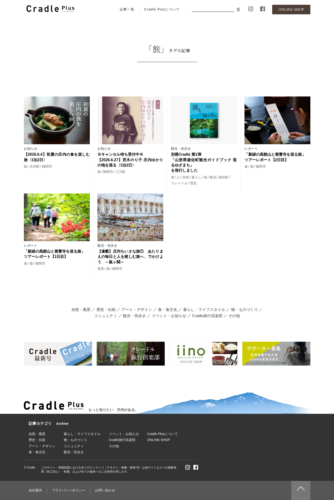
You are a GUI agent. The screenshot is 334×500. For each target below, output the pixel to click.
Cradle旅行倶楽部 (207, 316)
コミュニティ (105, 316)
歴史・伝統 (106, 310)
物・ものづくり (244, 310)
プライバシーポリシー (68, 490)
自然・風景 (80, 310)
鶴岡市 (47, 166)
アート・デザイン (137, 310)
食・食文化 (167, 310)
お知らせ (30, 148)
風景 (100, 269)
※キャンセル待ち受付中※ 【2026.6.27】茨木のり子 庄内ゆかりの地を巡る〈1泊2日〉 (130, 159)
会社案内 (35, 490)
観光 (213, 177)
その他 (234, 316)
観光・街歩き (181, 148)
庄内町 (35, 166)
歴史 (193, 183)
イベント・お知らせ (169, 316)
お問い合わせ (105, 490)
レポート (251, 148)
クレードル (179, 183)
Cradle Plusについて (162, 9)
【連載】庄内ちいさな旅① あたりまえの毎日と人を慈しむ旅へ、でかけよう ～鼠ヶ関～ (130, 256)
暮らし (196, 177)
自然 (185, 177)
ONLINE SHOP (158, 440)
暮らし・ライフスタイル (204, 310)
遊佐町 (224, 177)
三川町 (121, 172)
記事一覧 (127, 9)
